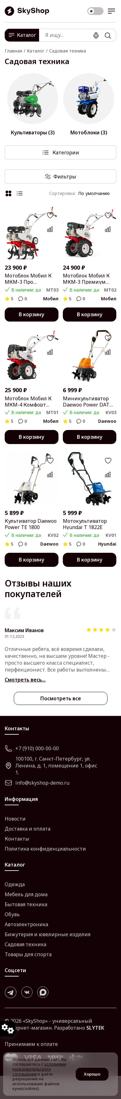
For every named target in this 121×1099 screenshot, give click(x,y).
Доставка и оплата (27, 828)
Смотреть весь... (25, 679)
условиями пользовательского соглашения (39, 1069)
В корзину (31, 314)
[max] (42, 992)
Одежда (15, 884)
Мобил (50, 299)
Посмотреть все (60, 698)
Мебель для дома (26, 894)
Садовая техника (25, 944)
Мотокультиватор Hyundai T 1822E (85, 524)
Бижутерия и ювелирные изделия (47, 934)
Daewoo (107, 421)
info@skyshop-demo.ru (37, 783)
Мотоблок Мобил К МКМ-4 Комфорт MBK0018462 (28, 401)
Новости (15, 818)
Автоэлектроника (26, 924)
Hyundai (107, 544)
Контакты (17, 838)
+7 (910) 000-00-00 (32, 748)
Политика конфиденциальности (45, 848)
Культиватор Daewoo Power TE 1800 (31, 524)
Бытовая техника (26, 904)
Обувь (12, 914)
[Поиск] (108, 35)
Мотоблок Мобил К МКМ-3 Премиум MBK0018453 (86, 278)
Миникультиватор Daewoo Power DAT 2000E (86, 401)
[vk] (27, 992)
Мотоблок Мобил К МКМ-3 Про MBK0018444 (28, 278)
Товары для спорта (28, 954)
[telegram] (11, 992)
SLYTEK (95, 1027)
